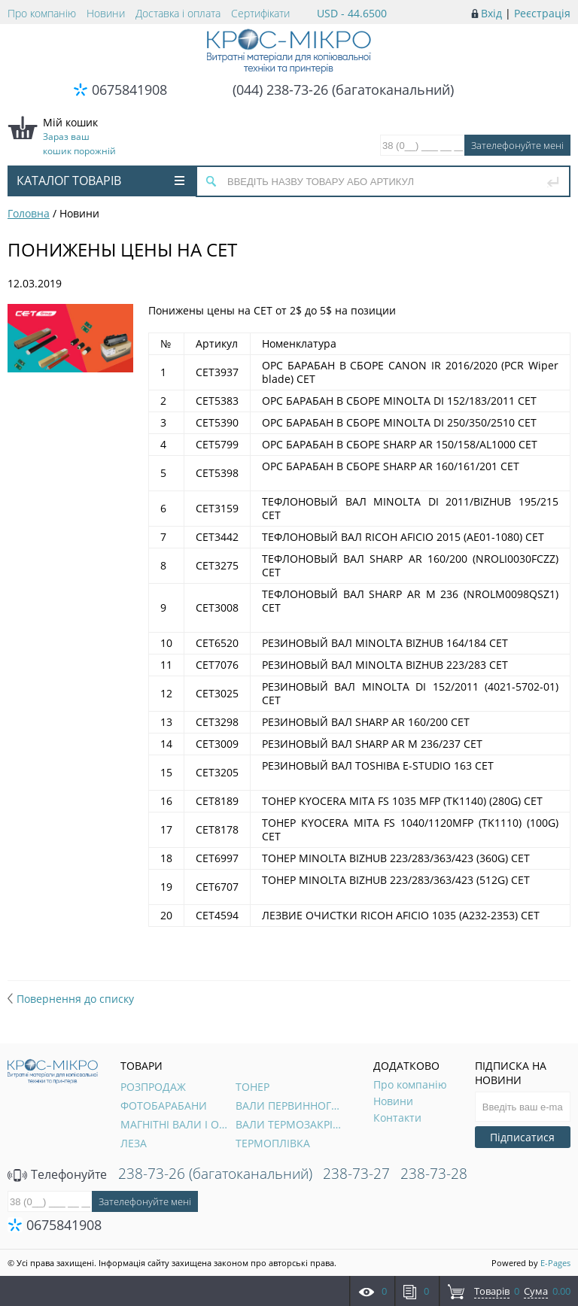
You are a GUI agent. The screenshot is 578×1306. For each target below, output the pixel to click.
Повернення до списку (71, 999)
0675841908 (129, 89)
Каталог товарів (100, 180)
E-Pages (555, 1262)
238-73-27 (356, 1173)
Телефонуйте (57, 1174)
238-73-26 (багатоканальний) (215, 1173)
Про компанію (42, 13)
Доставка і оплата (178, 13)
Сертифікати (260, 13)
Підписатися (522, 1137)
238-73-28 (433, 1173)
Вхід (491, 13)
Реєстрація (542, 13)
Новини (106, 13)
